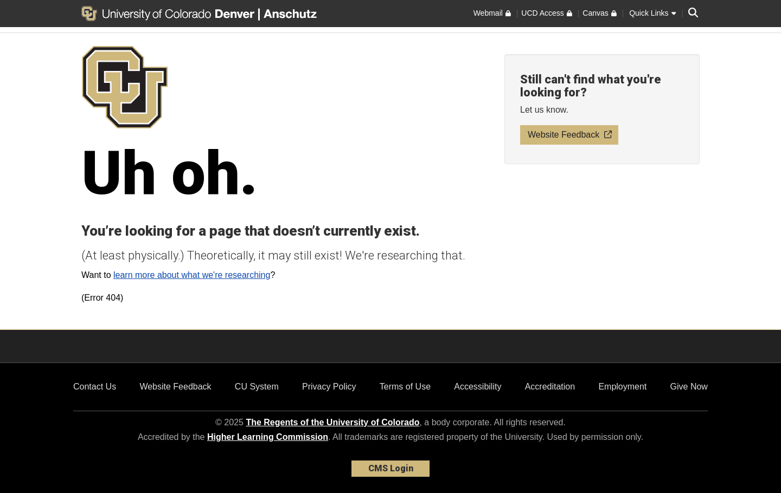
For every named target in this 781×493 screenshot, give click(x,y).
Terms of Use (405, 386)
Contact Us (94, 386)
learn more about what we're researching (191, 275)
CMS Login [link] (390, 468)
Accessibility (477, 386)
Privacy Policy (329, 386)
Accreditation (550, 386)
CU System (257, 386)
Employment (622, 386)
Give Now (689, 386)
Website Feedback (175, 386)
